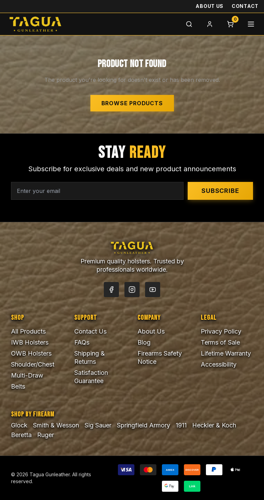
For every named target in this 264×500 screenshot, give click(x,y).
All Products (28, 331)
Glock (19, 425)
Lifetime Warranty (226, 353)
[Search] (189, 24)
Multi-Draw (27, 375)
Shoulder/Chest (32, 364)
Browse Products (132, 103)
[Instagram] (132, 289)
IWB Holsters (29, 342)
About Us (209, 6)
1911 (181, 425)
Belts (18, 386)
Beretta (21, 434)
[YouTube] (152, 289)
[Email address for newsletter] (97, 191)
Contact (245, 6)
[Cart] (230, 24)
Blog (144, 342)
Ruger (45, 434)
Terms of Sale (220, 342)
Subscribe (220, 190)
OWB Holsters (31, 353)
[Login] (209, 24)
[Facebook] (111, 289)
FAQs (81, 342)
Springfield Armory (143, 425)
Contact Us (90, 331)
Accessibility (218, 364)
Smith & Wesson (56, 425)
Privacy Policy (221, 331)
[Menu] (250, 24)
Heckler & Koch (214, 425)
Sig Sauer (98, 425)
